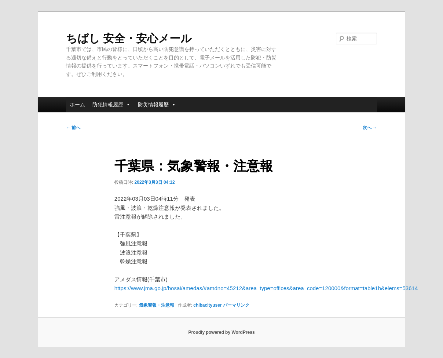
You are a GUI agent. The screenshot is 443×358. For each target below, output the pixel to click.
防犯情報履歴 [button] (111, 104)
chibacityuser (207, 305)
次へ (370, 127)
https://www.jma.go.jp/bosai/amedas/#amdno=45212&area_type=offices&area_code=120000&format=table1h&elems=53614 (266, 288)
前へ (73, 127)
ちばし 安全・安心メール (129, 38)
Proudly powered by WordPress (221, 332)
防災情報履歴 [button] (157, 104)
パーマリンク (236, 305)
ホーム (77, 104)
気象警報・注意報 (156, 305)
